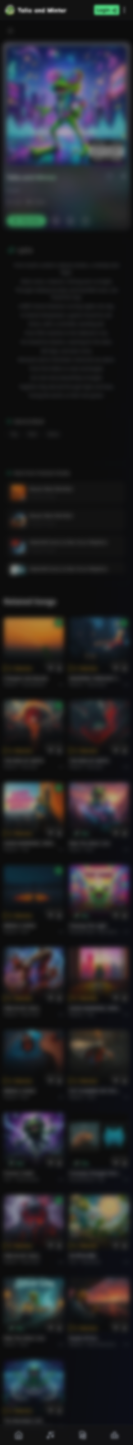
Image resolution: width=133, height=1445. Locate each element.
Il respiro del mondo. (26, 678)
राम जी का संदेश (82, 1256)
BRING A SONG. (20, 925)
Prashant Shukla (42, 496)
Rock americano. (101, 1344)
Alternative (96, 684)
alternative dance (113, 931)
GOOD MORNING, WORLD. (30, 843)
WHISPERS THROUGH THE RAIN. (95, 678)
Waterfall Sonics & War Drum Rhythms (68, 542)
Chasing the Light (88, 925)
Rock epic (29, 766)
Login (107, 10)
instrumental (27, 1179)
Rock (32, 434)
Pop (14, 434)
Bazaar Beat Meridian (51, 489)
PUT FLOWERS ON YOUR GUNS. (95, 1091)
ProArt (13, 191)
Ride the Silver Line (89, 843)
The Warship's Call (23, 1421)
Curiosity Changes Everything (95, 1173)
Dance (53, 434)
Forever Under (19, 1173)
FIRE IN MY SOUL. (22, 1008)
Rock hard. (30, 1014)
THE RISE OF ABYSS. (24, 761)
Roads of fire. (83, 1338)
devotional (90, 1262)
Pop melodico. (34, 684)
